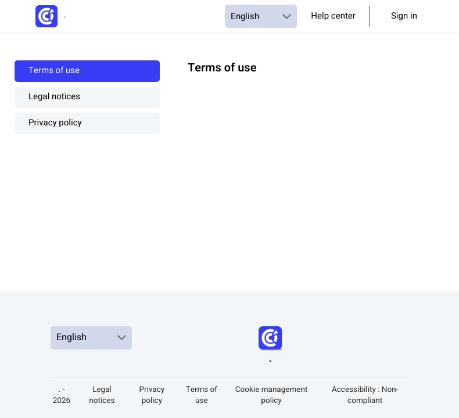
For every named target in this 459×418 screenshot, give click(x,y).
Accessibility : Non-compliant (365, 395)
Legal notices (54, 97)
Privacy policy (55, 123)
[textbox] (316, 83)
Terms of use (54, 71)
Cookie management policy (271, 395)
